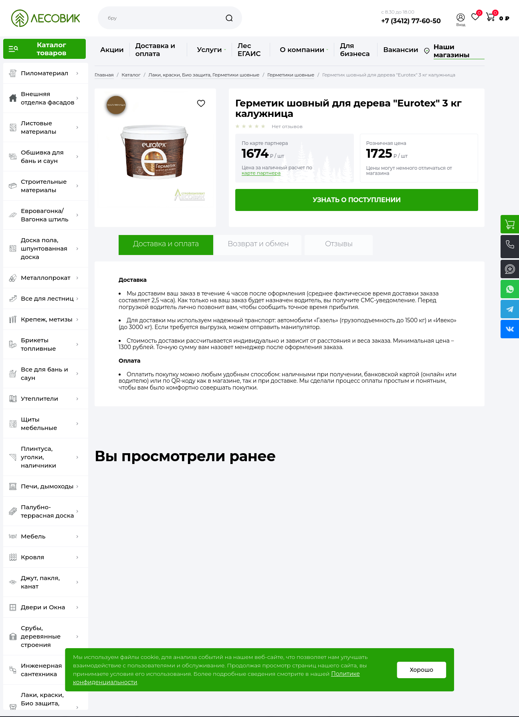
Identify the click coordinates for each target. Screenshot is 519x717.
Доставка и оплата (155, 50)
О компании (304, 50)
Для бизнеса (355, 50)
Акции (112, 50)
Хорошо (421, 669)
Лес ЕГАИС (249, 50)
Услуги (211, 50)
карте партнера (261, 173)
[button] (461, 17)
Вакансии (400, 50)
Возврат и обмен (258, 243)
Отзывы (339, 243)
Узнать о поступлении (357, 200)
